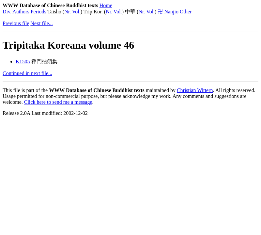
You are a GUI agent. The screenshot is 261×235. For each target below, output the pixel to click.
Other (186, 11)
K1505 (23, 61)
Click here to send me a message (58, 102)
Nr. (67, 11)
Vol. (76, 11)
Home (106, 5)
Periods (38, 11)
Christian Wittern (195, 90)
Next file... (41, 23)
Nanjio (171, 11)
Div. (7, 11)
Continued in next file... (27, 73)
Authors (20, 11)
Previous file (16, 23)
